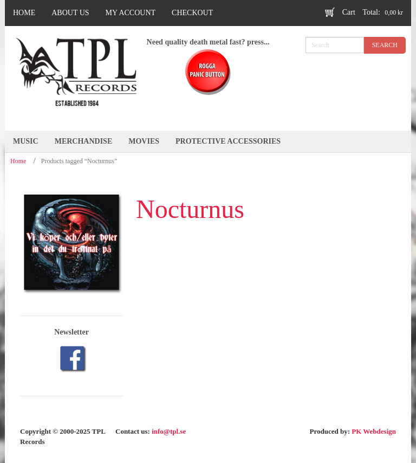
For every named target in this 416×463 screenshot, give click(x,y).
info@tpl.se (169, 431)
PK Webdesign (374, 431)
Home (18, 161)
